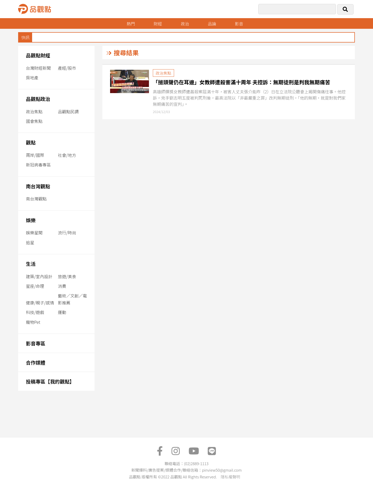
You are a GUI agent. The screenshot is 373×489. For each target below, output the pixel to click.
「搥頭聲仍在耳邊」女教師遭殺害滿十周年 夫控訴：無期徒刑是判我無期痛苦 (241, 82)
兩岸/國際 (35, 155)
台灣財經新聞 (38, 68)
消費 (62, 286)
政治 (185, 23)
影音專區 (35, 343)
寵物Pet (33, 322)
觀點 (30, 142)
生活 (30, 263)
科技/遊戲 (35, 312)
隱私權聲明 (230, 476)
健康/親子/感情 (40, 302)
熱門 (131, 23)
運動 (62, 312)
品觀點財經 (38, 55)
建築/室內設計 (39, 276)
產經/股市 (67, 68)
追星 (30, 242)
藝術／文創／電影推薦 (72, 299)
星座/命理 (35, 286)
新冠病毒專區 (38, 165)
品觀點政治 (38, 98)
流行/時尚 (67, 232)
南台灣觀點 (38, 186)
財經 (158, 23)
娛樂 (30, 219)
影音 (239, 23)
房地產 (32, 77)
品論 (212, 23)
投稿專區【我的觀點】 (50, 381)
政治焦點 (34, 111)
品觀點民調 (68, 111)
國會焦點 (34, 121)
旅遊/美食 (67, 276)
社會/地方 (67, 155)
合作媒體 (35, 362)
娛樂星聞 (34, 232)
